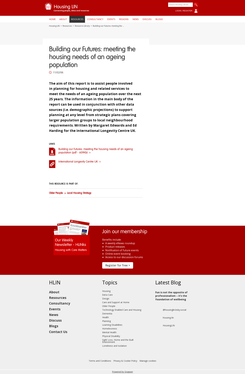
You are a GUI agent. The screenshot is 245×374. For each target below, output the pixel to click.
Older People (56, 193)
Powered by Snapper (122, 371)
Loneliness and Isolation (114, 345)
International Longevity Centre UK (79, 161)
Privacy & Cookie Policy (125, 360)
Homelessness (109, 328)
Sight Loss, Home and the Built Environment (118, 340)
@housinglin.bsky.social (170, 310)
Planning (106, 321)
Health (105, 317)
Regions (124, 19)
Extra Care (107, 294)
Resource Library (82, 26)
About (63, 19)
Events (111, 19)
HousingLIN (165, 325)
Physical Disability (111, 336)
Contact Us (58, 332)
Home (52, 19)
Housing (106, 291)
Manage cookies (148, 360)
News (135, 19)
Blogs (159, 19)
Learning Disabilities (112, 324)
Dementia (107, 313)
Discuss (147, 19)
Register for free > (117, 265)
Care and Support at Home (115, 302)
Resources (77, 19)
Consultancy (95, 19)
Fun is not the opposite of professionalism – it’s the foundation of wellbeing (171, 296)
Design (105, 298)
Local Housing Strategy (79, 193)
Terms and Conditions (100, 360)
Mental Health (109, 332)
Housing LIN (54, 26)
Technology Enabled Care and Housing (121, 309)
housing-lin (164, 317)
